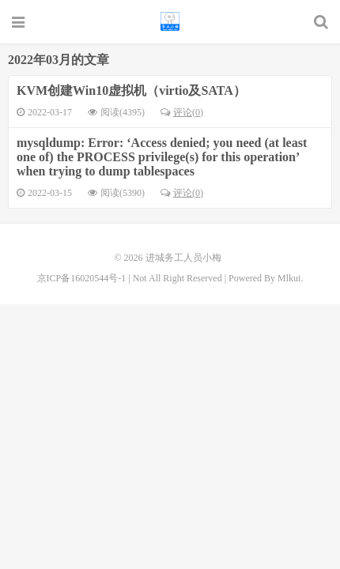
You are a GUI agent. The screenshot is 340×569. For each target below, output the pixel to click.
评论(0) (182, 112)
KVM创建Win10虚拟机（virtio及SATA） (131, 90)
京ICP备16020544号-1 (82, 278)
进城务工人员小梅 (170, 21)
